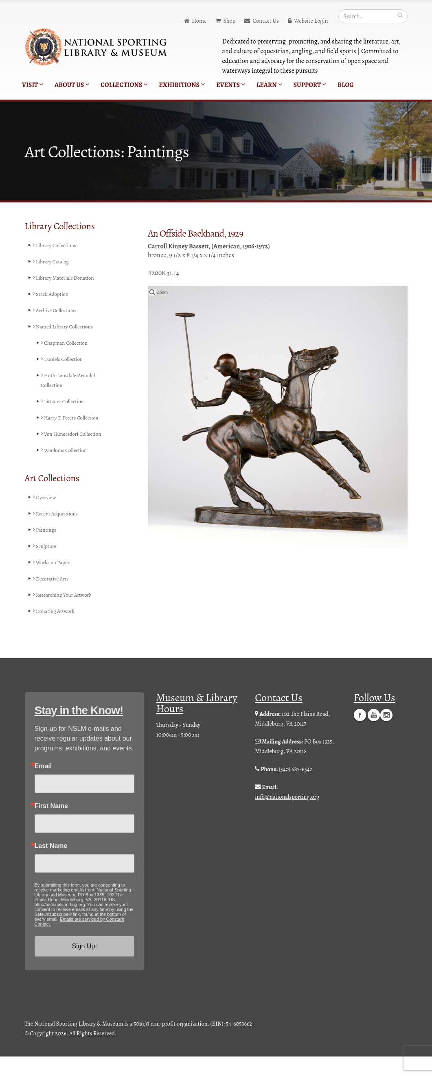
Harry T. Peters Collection (60, 423)
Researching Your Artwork (66, 615)
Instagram (386, 734)
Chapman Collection (67, 343)
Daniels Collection (64, 359)
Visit (32, 84)
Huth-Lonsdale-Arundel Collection (71, 380)
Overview (46, 517)
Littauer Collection (65, 402)
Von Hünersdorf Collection (62, 449)
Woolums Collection (66, 470)
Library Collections (57, 245)
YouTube (374, 734)
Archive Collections (57, 310)
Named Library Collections (66, 327)
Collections (124, 84)
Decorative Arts (53, 598)
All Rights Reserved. (92, 1053)
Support (310, 84)
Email (43, 786)
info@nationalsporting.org (287, 816)
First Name (51, 825)
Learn (269, 84)
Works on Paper (53, 582)
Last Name (51, 865)
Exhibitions (182, 84)
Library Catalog (53, 262)
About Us (72, 84)
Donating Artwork (56, 631)
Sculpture (46, 566)
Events (230, 84)
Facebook (360, 734)
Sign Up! (84, 965)
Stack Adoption (53, 294)
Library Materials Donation (67, 278)
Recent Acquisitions (58, 533)
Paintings (46, 550)
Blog (346, 84)
